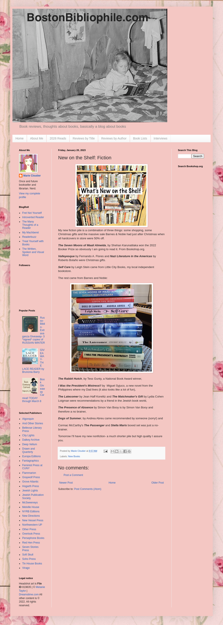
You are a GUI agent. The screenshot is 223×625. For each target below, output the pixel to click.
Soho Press (29, 558)
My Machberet (30, 232)
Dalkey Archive (30, 439)
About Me (36, 138)
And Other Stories (32, 423)
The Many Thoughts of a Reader (30, 224)
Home (19, 138)
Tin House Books (32, 563)
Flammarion (29, 472)
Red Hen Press (31, 542)
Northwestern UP (32, 524)
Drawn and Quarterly (28, 450)
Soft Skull (27, 554)
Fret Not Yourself (32, 212)
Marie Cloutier (32, 175)
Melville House (30, 507)
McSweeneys (30, 502)
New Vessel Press (32, 520)
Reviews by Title (84, 138)
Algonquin (28, 418)
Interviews (160, 138)
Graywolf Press (31, 477)
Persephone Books (33, 538)
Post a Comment (73, 475)
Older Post (157, 482)
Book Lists (140, 138)
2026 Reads (58, 138)
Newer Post (66, 482)
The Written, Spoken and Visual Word (33, 252)
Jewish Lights (30, 490)
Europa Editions (31, 456)
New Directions (31, 515)
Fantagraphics (30, 460)
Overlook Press (31, 533)
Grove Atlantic (30, 481)
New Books (74, 456)
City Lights (28, 435)
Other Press (29, 529)
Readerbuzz (29, 236)
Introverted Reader (33, 217)
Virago (26, 567)
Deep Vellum (29, 444)
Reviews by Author (114, 138)
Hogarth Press (30, 486)
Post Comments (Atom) (87, 489)
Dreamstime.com (29, 594)
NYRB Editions (30, 511)
